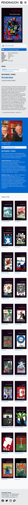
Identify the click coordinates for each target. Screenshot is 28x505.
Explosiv (3, 350)
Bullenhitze (4, 479)
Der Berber (17, 221)
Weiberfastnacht (19, 453)
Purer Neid (17, 247)
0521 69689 (6, 495)
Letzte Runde (18, 324)
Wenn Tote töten (19, 427)
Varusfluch (17, 298)
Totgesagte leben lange (7, 427)
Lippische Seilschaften (20, 375)
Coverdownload (8, 45)
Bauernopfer (4, 324)
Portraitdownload (8, 147)
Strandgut (17, 272)
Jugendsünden (5, 298)
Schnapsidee (4, 401)
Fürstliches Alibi (5, 221)
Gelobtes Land (18, 350)
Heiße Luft (17, 479)
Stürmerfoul (4, 247)
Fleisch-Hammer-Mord (7, 375)
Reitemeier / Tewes (8, 74)
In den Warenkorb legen (10, 49)
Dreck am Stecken (19, 401)
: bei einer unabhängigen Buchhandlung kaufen (10, 70)
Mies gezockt (4, 453)
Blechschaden (5, 272)
